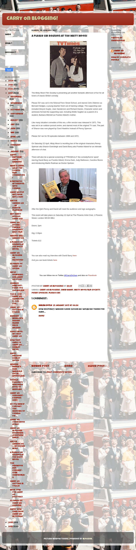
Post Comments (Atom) (59, 372)
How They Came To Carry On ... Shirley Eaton (17, 345)
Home (68, 366)
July (13, 125)
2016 (10, 523)
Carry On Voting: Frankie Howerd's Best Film (16, 227)
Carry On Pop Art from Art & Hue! (17, 195)
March (14, 141)
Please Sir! (54, 293)
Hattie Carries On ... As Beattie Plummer (17, 205)
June (13, 129)
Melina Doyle (45, 306)
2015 (10, 527)
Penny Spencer (40, 293)
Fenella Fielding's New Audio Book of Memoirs (16, 385)
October (15, 110)
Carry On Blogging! (32, 19)
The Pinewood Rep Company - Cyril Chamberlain (17, 471)
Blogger (87, 539)
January (15, 152)
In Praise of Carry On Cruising (16, 503)
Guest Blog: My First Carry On (16, 334)
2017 (10, 93)
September (17, 114)
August (15, 120)
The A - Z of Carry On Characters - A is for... (17, 299)
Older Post (96, 366)
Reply (41, 316)
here (74, 255)
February (16, 145)
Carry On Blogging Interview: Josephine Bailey (17, 433)
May (13, 133)
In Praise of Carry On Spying (16, 266)
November (16, 103)
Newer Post (40, 366)
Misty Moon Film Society (87, 290)
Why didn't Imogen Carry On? (16, 216)
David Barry (67, 290)
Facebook (92, 275)
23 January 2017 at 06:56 (65, 306)
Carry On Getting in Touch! (16, 310)
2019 (10, 85)
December (16, 97)
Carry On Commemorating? (17, 422)
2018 (10, 89)
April (13, 137)
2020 (11, 81)
